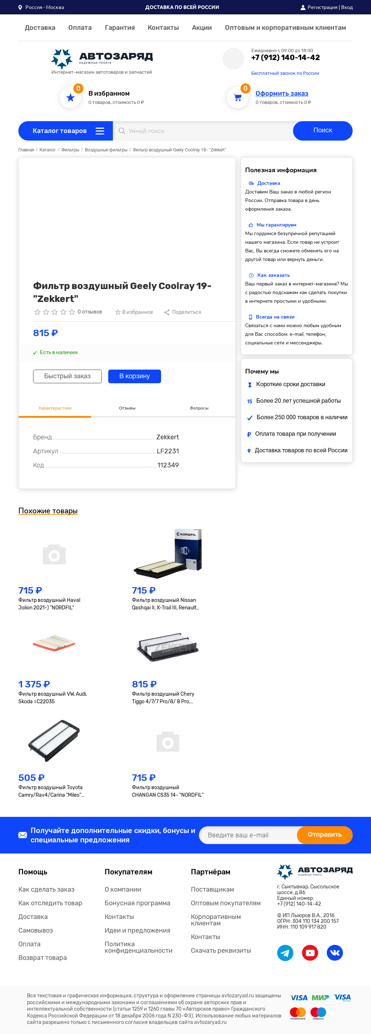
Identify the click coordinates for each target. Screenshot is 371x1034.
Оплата (80, 28)
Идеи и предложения (137, 930)
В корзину (134, 377)
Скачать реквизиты (221, 951)
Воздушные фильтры (106, 150)
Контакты (163, 28)
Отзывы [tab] (127, 408)
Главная (26, 150)
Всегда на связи (275, 317)
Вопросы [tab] (199, 408)
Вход (347, 7)
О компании (123, 889)
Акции (202, 28)
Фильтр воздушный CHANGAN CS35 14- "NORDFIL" (167, 791)
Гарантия (120, 28)
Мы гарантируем (276, 224)
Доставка (40, 28)
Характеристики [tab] (55, 408)
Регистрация (323, 7)
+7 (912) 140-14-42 (285, 57)
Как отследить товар (50, 903)
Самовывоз (35, 930)
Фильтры (70, 150)
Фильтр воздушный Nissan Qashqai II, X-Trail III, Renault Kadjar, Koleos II (164, 604)
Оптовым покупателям (226, 903)
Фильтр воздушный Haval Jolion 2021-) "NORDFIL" (49, 604)
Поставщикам (212, 889)
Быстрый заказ (67, 377)
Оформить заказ (282, 93)
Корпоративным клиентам (216, 920)
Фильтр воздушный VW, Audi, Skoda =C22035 (52, 698)
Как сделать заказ (46, 889)
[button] (41, 7)
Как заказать (273, 275)
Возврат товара (42, 958)
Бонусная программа (137, 903)
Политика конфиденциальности (139, 947)
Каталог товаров (60, 131)
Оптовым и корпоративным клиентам (285, 28)
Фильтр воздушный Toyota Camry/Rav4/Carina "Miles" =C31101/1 (50, 791)
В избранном (109, 93)
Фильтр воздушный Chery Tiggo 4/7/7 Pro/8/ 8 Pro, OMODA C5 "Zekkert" (163, 698)
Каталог (48, 150)
